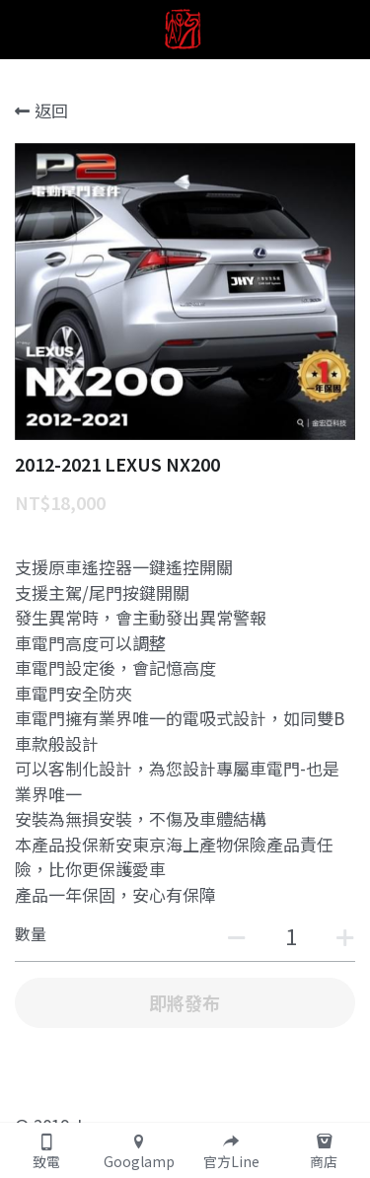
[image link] (185, 28)
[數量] (291, 935)
